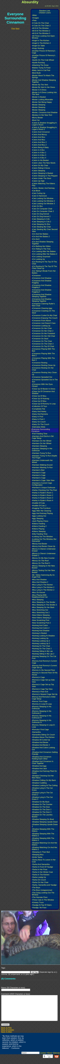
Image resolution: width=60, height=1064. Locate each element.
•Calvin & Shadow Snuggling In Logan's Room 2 (44, 128)
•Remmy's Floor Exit (40, 692)
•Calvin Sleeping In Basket (42, 173)
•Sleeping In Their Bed (41, 852)
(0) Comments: (8, 978)
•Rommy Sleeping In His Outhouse (41, 708)
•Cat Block (36, 191)
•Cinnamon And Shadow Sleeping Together (41, 295)
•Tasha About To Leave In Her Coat (44, 861)
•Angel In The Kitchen (40, 40)
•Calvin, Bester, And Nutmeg (43, 188)
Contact (43, 1058)
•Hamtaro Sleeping (39, 446)
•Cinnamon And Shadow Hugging (41, 282)
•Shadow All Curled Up (41, 740)
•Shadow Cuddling (39, 783)
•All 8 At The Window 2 (41, 31)
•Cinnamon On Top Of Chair (43, 346)
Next (17, 28)
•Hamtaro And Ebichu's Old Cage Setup (43, 437)
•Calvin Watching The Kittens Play (43, 184)
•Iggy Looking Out (39, 516)
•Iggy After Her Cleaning (41, 511)
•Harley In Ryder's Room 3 (42, 498)
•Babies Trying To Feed (41, 68)
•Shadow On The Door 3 (41, 812)
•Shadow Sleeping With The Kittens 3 (43, 839)
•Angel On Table (38, 46)
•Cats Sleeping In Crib (41, 219)
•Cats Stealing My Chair (41, 227)
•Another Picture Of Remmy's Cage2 (43, 56)
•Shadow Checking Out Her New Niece (43, 777)
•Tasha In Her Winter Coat (42, 872)
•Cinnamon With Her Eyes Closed (42, 385)
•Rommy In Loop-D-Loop (42, 704)
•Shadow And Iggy (39, 766)
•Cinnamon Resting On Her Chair (43, 369)
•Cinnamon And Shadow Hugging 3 (41, 291)
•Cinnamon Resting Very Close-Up (44, 373)
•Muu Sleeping (37, 600)
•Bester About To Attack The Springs (43, 76)
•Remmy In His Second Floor (43, 670)
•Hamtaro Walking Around (42, 465)
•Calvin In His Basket (40, 160)
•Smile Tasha (37, 857)
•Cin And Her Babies (40, 234)
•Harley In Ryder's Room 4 (42, 500)
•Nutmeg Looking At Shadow (43, 636)
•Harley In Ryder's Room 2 (42, 495)
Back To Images (7, 1035)
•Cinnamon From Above (41, 321)
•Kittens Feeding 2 (39, 526)
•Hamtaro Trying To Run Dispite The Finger (44, 457)
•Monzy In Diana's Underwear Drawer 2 (44, 554)
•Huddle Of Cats (38, 503)
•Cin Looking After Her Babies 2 (44, 254)
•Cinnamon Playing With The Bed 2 (43, 354)
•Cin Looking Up (38, 259)
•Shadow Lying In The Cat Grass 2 (42, 794)
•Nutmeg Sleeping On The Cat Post (44, 657)
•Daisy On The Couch (40, 424)
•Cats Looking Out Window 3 (43, 204)
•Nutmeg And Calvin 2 (40, 628)
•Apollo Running (38, 63)
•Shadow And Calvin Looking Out (43, 749)
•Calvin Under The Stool (41, 178)
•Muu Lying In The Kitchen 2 (43, 587)
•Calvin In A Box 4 (39, 158)
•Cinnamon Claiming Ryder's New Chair (43, 305)
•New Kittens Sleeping (41, 615)
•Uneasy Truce (38, 902)
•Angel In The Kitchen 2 (41, 43)
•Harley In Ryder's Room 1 (42, 493)
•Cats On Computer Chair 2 (43, 211)
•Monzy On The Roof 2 (41, 563)
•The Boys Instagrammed (42, 890)
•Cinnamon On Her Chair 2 (42, 331)
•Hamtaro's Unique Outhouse (43, 488)
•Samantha (36, 732)
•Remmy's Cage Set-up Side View (43, 681)
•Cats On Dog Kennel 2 (41, 216)
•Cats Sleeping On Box (41, 224)
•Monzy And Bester (39, 544)
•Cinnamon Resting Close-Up (43, 365)
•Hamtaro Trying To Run (41, 453)
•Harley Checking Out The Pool (44, 490)
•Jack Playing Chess (40, 521)
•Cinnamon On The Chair (42, 341)
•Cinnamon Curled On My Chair (44, 315)
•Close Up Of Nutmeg (40, 399)
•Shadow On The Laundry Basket (42, 816)
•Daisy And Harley (39, 411)
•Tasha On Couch (39, 880)
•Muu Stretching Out (40, 610)
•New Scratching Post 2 (41, 623)
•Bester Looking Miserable (42, 100)
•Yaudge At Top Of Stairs (42, 905)
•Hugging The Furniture (41, 508)
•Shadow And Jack (39, 768)
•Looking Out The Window (42, 536)
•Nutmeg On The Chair (41, 646)
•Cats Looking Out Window (42, 198)
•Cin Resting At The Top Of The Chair (44, 263)
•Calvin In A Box (38, 150)
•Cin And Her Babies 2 (41, 236)
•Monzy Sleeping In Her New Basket (43, 567)
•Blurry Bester (37, 118)
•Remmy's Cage (38, 677)
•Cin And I (36, 239)
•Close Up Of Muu (39, 396)
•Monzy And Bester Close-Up (43, 546)
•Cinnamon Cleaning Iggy (42, 308)
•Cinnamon (36, 275)
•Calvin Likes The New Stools (43, 163)
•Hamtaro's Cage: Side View (43, 480)
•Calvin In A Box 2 (39, 153)
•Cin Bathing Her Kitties (41, 246)
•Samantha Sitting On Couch (43, 735)
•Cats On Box (37, 206)
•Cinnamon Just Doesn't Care (43, 323)
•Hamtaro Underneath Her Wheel (42, 461)
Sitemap (56, 1058)
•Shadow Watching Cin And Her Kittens (44, 844)
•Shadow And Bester (40, 742)
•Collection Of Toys (39, 406)
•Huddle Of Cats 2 (39, 506)
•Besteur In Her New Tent (42, 115)
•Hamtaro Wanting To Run (42, 467)
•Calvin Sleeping (38, 171)
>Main (34, 15)
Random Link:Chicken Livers (45, 12)
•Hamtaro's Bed (38, 470)
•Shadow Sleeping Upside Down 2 (45, 825)
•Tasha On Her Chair (40, 882)
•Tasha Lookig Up (39, 877)
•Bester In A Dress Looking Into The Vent (44, 93)
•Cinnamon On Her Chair (42, 328)
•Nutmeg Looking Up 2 (41, 641)
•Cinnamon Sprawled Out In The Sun (45, 381)
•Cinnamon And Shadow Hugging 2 (41, 286)
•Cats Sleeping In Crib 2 (41, 222)
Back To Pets (6, 1033)
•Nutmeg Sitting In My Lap (42, 651)
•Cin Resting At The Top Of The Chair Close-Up (44, 267)
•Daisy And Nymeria (40, 414)
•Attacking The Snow (40, 65)
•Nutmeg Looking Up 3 (41, 643)
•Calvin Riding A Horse (41, 168)
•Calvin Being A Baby (40, 147)
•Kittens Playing (38, 529)
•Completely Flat (38, 409)
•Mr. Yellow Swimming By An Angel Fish (43, 576)
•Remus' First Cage (39, 701)
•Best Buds (36, 73)
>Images (35, 18)
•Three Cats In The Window (43, 900)
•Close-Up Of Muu (39, 401)
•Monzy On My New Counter (43, 558)
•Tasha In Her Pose (39, 869)
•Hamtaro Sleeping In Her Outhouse (42, 450)
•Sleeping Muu (37, 855)
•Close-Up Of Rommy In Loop (44, 404)
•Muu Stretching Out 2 (41, 612)
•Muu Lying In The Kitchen (42, 585)
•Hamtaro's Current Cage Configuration (42, 484)
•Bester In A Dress (39, 90)
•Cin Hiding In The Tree (41, 249)
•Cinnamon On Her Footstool (43, 333)
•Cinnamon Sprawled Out (42, 377)
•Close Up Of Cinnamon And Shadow (43, 392)
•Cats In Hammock (39, 196)
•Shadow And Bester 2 (41, 745)
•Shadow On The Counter (42, 804)
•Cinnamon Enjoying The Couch (44, 318)
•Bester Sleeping (38, 105)
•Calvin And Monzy (39, 134)
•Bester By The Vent (40, 85)
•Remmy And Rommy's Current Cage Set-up (44, 667)
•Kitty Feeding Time (39, 534)
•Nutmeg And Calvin (40, 625)
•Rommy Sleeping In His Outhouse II (41, 712)
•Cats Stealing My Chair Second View (45, 230)
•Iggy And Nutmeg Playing (42, 513)
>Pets (34, 20)
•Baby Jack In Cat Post (41, 70)
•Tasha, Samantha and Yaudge (44, 885)
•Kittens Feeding (38, 524)
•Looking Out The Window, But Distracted (44, 540)
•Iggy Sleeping (37, 518)
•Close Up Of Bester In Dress (43, 389)
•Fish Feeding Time (39, 434)
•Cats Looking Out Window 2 (43, 201)
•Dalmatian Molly (38, 427)
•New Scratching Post (40, 620)
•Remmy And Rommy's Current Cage (44, 662)
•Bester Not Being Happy (42, 102)
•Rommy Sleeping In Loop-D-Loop (43, 726)
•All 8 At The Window (40, 28)
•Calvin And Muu (38, 137)
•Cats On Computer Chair (42, 209)
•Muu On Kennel (38, 592)
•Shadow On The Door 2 (41, 809)
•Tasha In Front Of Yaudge (42, 867)
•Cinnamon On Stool (40, 339)
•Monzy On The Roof (40, 561)
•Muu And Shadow (39, 580)
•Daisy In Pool (37, 417)
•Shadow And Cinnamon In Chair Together (42, 762)
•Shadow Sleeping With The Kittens (43, 830)
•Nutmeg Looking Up (40, 638)
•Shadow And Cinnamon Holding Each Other (41, 758)
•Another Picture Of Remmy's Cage (43, 52)
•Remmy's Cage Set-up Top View (43, 685)
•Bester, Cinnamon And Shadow (44, 112)
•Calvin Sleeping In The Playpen (45, 176)
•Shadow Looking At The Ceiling (45, 785)
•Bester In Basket (39, 97)
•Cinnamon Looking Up (41, 326)
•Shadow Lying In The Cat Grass (42, 789)
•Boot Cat (36, 120)
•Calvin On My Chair (40, 165)
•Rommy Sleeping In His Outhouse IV (41, 721)
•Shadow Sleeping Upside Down (45, 822)
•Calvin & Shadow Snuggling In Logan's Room (44, 124)
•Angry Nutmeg (38, 48)
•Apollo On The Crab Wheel (43, 60)
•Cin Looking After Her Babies (44, 251)
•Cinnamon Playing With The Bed (43, 350)
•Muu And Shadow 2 (40, 582)
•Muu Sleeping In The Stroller (43, 602)
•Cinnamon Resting (39, 363)
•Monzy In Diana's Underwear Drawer (44, 550)
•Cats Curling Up (38, 193)
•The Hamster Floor (40, 897)
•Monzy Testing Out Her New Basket (43, 571)
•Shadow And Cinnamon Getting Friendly (45, 753)
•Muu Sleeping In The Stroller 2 (44, 605)
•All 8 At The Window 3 (41, 33)
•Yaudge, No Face (39, 908)
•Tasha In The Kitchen (40, 875)
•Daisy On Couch (39, 422)
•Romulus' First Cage (40, 729)
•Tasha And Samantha (41, 864)
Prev (13, 28)
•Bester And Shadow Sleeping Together (44, 81)
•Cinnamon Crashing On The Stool (43, 312)
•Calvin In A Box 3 (39, 155)
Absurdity (30, 2)
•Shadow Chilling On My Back (44, 780)
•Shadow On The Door (41, 807)
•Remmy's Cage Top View (42, 689)
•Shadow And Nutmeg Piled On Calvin (44, 772)
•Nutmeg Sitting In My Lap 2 (43, 654)
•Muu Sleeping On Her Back (43, 607)
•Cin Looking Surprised (41, 257)
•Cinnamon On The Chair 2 (42, 344)
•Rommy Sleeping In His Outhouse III (41, 717)
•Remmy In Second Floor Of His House (44, 674)
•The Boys (36, 887)
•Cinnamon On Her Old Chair (43, 336)
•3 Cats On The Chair (40, 23)
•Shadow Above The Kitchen (43, 737)
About (49, 1058)
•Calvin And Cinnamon (41, 132)
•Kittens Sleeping (38, 531)
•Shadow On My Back (40, 802)
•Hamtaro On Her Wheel (41, 441)
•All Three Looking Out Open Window (43, 37)
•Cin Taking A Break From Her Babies (44, 272)
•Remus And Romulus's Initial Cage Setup (43, 698)
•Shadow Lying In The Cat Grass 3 (42, 798)
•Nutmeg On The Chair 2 (42, 649)
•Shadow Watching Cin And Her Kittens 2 (44, 848)
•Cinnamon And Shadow (41, 278)
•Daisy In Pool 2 (38, 419)
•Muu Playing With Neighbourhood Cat (40, 596)
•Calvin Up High (38, 181)
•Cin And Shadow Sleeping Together (42, 243)
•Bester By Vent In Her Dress (43, 87)
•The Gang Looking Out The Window (43, 894)
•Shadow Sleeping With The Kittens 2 (43, 835)
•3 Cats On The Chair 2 (41, 26)
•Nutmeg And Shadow (40, 631)
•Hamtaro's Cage (38, 473)
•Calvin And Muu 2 (39, 142)
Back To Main (6, 1037)
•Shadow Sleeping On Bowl (43, 819)
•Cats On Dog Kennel (40, 214)
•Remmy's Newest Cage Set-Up (44, 694)
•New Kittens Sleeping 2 (41, 618)
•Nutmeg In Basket (39, 633)
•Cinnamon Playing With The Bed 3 (43, 359)
